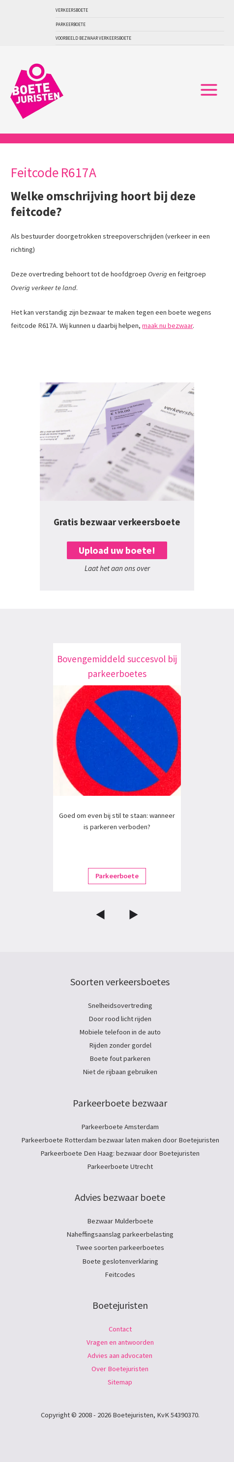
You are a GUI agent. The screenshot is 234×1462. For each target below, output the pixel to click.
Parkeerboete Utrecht (120, 1166)
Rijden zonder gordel (120, 1045)
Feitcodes (120, 1274)
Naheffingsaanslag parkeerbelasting (120, 1234)
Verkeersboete (72, 10)
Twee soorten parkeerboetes (120, 1247)
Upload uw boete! (117, 550)
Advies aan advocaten (120, 1355)
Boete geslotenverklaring (120, 1261)
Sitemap (120, 1382)
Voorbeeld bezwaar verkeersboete (93, 38)
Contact (120, 1329)
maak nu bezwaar (167, 325)
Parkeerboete (71, 24)
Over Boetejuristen (119, 1368)
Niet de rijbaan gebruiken (120, 1071)
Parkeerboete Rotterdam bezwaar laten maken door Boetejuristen (120, 1140)
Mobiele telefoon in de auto (120, 1032)
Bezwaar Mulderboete (120, 1221)
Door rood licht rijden (119, 1018)
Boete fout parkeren (119, 1058)
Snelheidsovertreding (120, 1005)
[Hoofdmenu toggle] (209, 90)
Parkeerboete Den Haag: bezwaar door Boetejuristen (120, 1153)
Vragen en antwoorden (120, 1342)
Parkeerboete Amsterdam (120, 1126)
